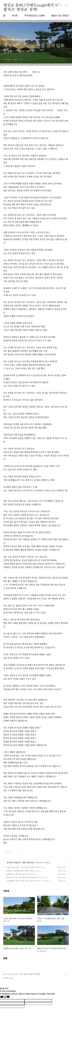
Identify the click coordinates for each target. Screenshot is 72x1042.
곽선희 (15, 15)
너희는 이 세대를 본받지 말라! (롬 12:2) (22, 870)
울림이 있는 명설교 (60, 15)
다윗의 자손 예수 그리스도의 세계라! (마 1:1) (24, 867)
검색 (61, 5)
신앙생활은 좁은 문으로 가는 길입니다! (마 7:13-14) (27, 880)
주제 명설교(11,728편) (34, 15)
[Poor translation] (6, 997)
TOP (66, 975)
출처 (5, 842)
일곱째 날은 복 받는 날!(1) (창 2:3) (20, 874)
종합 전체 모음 (28, 862)
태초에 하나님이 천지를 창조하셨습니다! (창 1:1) (25, 877)
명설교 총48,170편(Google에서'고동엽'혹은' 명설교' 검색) (32, 5)
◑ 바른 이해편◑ (13, 862)
